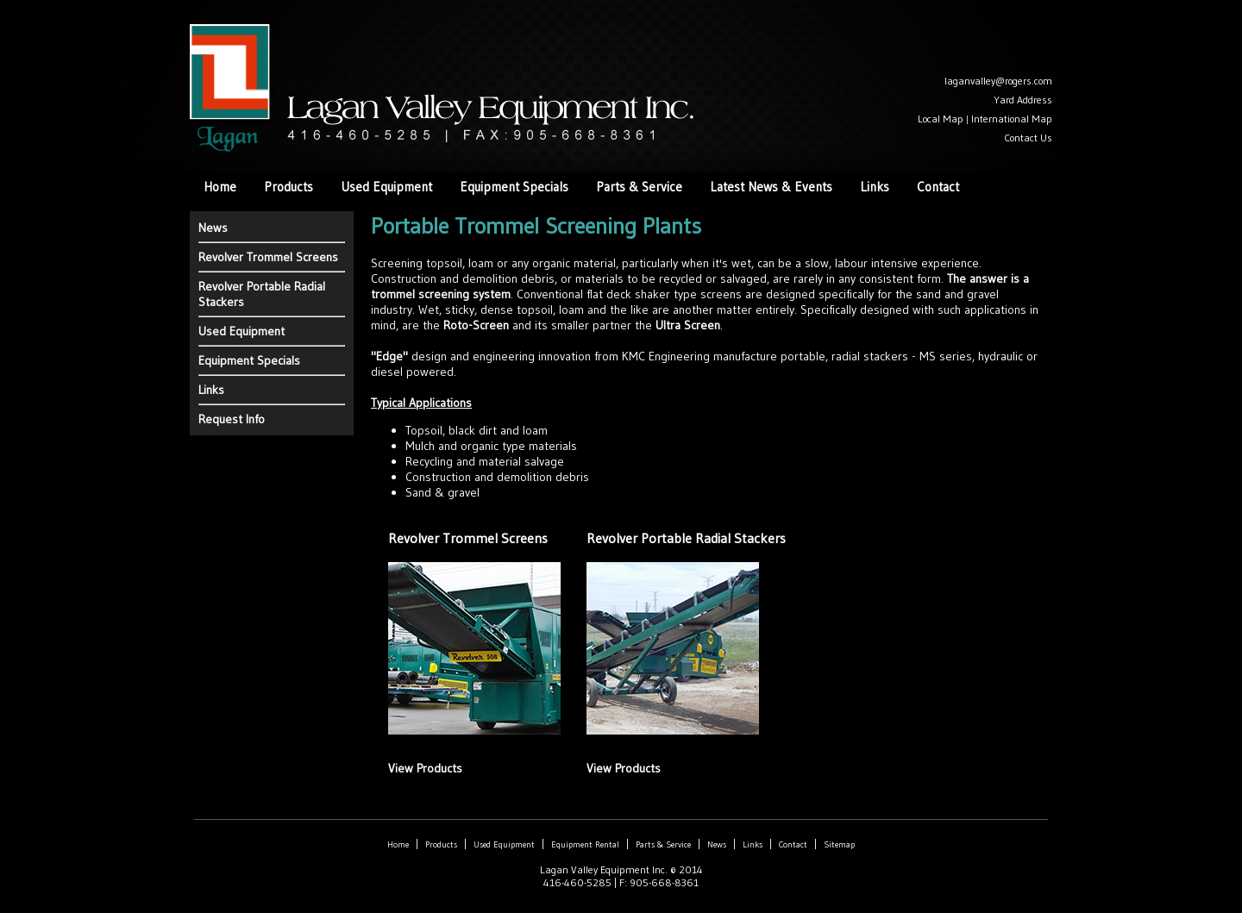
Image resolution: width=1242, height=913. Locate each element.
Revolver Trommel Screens (268, 257)
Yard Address (1023, 99)
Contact (938, 186)
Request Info (231, 419)
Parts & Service (639, 186)
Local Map (940, 118)
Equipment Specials (514, 186)
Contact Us (1028, 137)
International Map (1011, 118)
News (213, 227)
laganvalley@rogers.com (998, 80)
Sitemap (839, 844)
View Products (425, 768)
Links (874, 186)
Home (220, 186)
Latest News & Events (771, 186)
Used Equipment (386, 186)
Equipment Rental (585, 844)
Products (288, 186)
